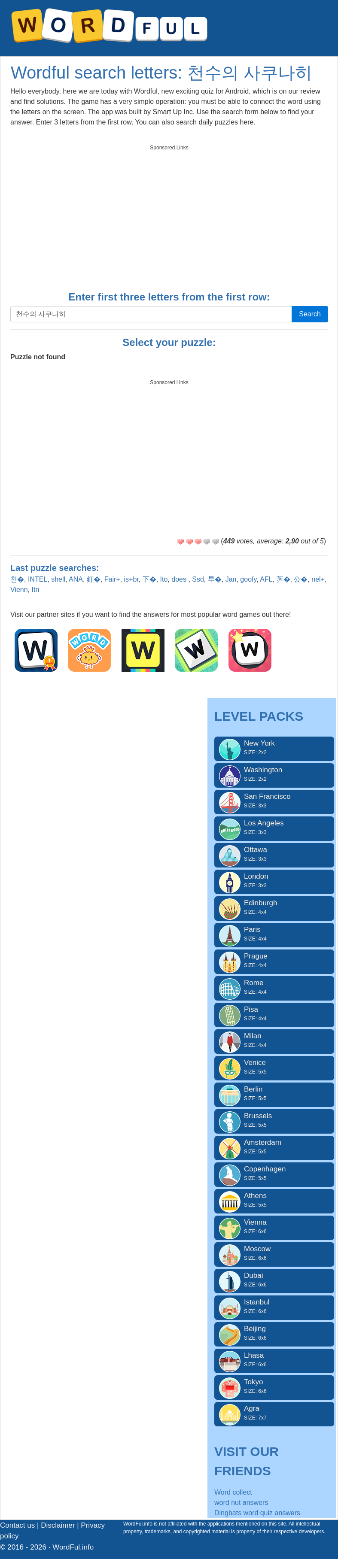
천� (17, 579)
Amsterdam (274, 1147)
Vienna (274, 1227)
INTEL (37, 579)
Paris (274, 934)
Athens (274, 1200)
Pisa (274, 1014)
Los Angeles (274, 828)
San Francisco (274, 801)
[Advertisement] (169, 215)
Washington (274, 774)
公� (301, 579)
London (274, 881)
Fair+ (112, 579)
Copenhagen (274, 1174)
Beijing (274, 1333)
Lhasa (274, 1360)
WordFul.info (73, 1547)
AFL (266, 579)
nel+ (318, 579)
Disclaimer (58, 1525)
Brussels (274, 1120)
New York (274, 748)
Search (310, 314)
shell (58, 579)
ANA (76, 579)
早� (215, 579)
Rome (274, 987)
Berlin (274, 1094)
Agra (274, 1413)
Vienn (19, 589)
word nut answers (241, 1502)
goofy (248, 579)
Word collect (233, 1492)
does (179, 579)
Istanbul (274, 1307)
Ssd (198, 579)
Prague (274, 961)
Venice (274, 1067)
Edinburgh (274, 907)
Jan (231, 579)
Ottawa (274, 854)
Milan (274, 1040)
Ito (164, 579)
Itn (36, 589)
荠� (283, 579)
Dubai (274, 1280)
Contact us (17, 1525)
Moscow (274, 1253)
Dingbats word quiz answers (257, 1513)
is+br (131, 579)
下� (149, 579)
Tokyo (274, 1386)
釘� (93, 579)
